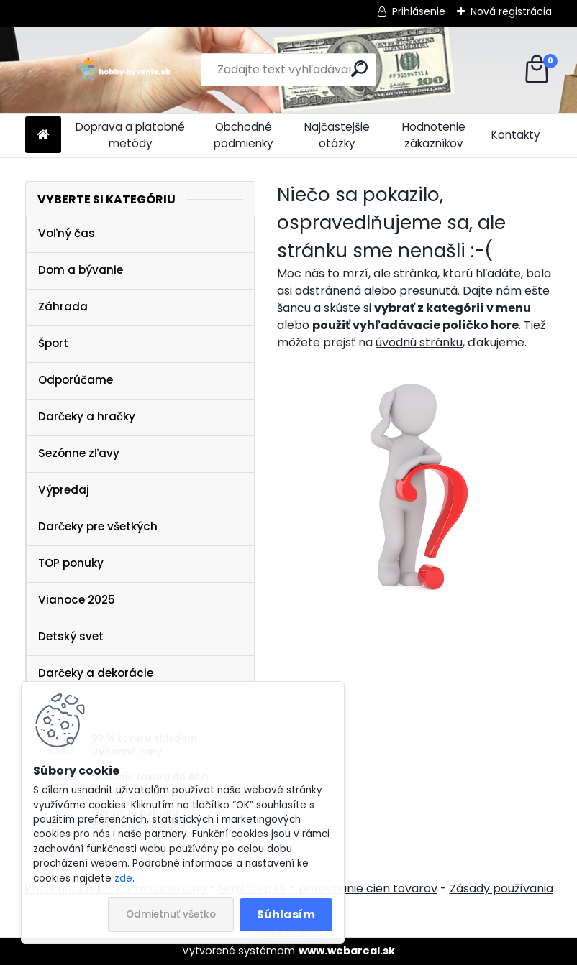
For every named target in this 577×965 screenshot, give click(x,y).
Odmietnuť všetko (171, 914)
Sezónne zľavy (78, 453)
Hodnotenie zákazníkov (433, 135)
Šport (53, 343)
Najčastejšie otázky (337, 135)
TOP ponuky (71, 563)
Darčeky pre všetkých (98, 526)
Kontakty (515, 134)
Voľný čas (66, 233)
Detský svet (71, 636)
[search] (359, 68)
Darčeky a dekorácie (95, 672)
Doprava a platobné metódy (130, 135)
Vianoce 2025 (76, 599)
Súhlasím (286, 914)
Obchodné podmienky (243, 135)
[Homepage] (43, 135)
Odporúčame (75, 379)
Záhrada (63, 306)
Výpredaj (63, 489)
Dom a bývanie (80, 269)
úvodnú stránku (419, 342)
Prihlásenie (418, 11)
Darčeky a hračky (86, 416)
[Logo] (124, 70)
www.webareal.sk (347, 950)
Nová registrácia (511, 11)
